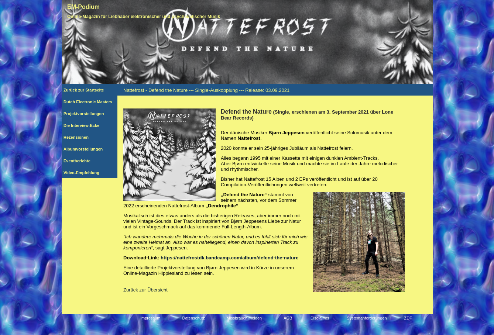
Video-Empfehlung (85, 172)
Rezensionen (88, 137)
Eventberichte (87, 161)
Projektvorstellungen (88, 113)
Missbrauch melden (244, 318)
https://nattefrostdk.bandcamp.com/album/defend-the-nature (229, 257)
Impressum (150, 318)
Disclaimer (320, 318)
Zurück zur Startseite (87, 90)
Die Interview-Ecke (85, 125)
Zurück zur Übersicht (145, 290)
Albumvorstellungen (88, 149)
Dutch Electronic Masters (88, 102)
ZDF (408, 318)
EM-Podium (83, 7)
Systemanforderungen (367, 318)
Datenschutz (193, 318)
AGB (288, 318)
